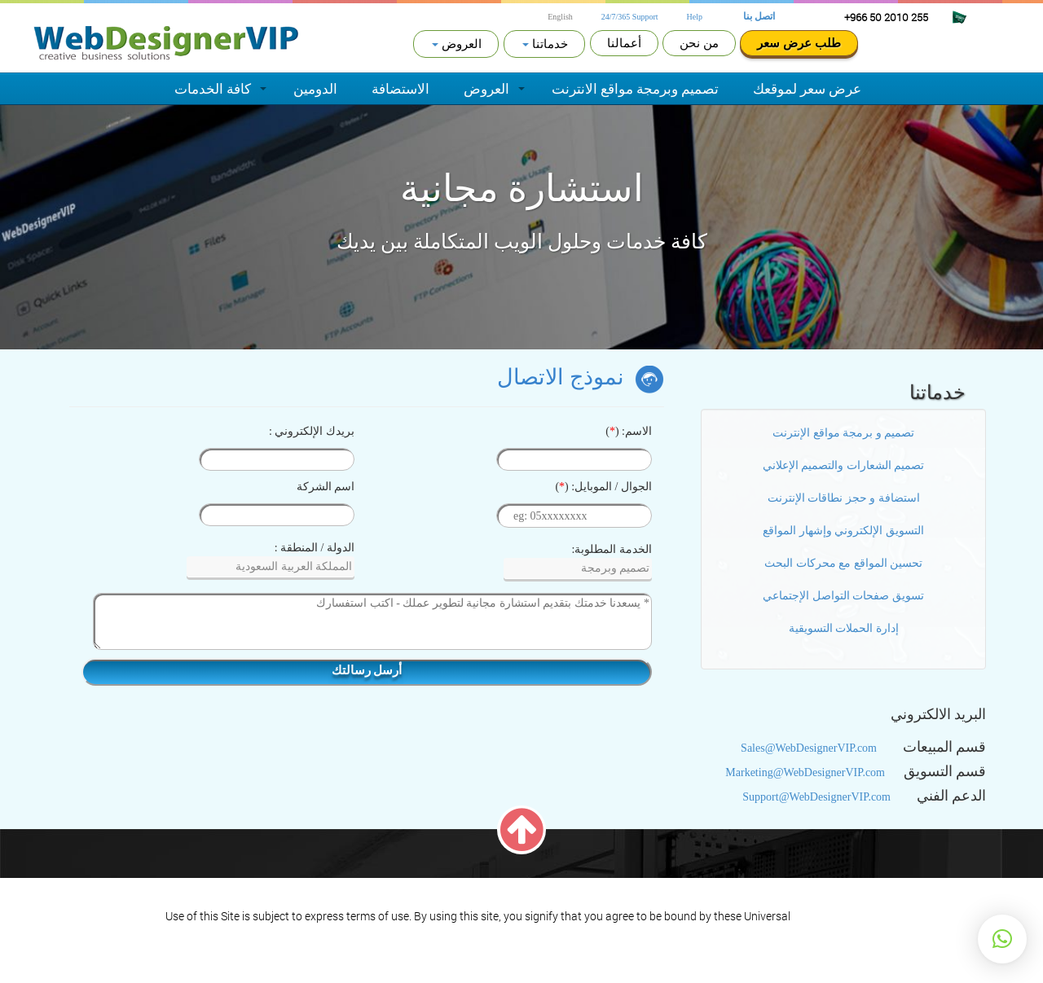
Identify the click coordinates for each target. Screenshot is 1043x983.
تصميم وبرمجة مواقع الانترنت (635, 88)
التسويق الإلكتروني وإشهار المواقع (843, 530)
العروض (486, 88)
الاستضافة (400, 88)
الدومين (315, 88)
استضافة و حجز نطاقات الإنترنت (844, 498)
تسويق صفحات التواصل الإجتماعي (843, 596)
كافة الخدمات (212, 88)
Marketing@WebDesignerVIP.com (805, 772)
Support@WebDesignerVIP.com (816, 797)
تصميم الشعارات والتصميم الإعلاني (844, 465)
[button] (1002, 939)
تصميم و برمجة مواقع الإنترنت (843, 433)
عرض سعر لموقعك (807, 88)
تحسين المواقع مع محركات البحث (843, 563)
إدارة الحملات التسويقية (844, 628)
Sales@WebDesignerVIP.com (809, 748)
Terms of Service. (835, 916)
